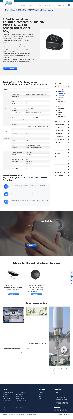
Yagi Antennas (59, 149)
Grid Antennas (59, 131)
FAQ (40, 399)
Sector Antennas (59, 140)
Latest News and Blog (36, 306)
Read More (13, 295)
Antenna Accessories (60, 163)
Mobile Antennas (59, 125)
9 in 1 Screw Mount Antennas (60, 117)
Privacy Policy (67, 417)
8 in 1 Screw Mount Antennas (60, 114)
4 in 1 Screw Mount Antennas (60, 99)
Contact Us (60, 5)
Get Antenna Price (10, 69)
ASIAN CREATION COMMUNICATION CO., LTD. (18, 417)
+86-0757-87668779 (21, 1)
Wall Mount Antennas (60, 146)
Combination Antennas (21, 9)
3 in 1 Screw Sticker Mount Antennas (36, 9)
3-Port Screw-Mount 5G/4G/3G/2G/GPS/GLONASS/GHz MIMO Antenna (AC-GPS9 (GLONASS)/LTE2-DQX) (29, 10)
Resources (47, 5)
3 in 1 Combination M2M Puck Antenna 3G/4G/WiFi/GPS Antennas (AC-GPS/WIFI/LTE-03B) (13, 289)
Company (32, 5)
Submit (33, 246)
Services (39, 5)
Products (23, 5)
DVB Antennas (59, 176)
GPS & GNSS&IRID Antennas (59, 153)
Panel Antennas (59, 137)
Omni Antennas (59, 134)
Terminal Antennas (60, 121)
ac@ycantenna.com (35, 1)
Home (17, 5)
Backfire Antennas (60, 172)
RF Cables (57, 166)
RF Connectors (59, 160)
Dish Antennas (59, 128)
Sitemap (60, 417)
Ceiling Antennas (59, 169)
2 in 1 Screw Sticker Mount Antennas (60, 91)
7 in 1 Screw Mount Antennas (60, 110)
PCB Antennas (59, 157)
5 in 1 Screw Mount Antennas (60, 102)
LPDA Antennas (59, 143)
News (53, 5)
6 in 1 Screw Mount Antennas (60, 106)
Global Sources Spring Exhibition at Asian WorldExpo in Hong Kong (13, 349)
